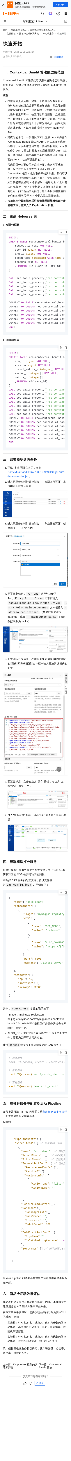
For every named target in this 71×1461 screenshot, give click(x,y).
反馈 (40, 1404)
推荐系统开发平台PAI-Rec (43, 30)
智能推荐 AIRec (18, 30)
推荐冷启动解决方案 (29, 33)
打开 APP (60, 5)
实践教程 (11, 33)
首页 (5, 30)
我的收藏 (58, 57)
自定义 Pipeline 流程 (54, 1126)
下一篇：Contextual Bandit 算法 (50, 1387)
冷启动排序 (48, 33)
